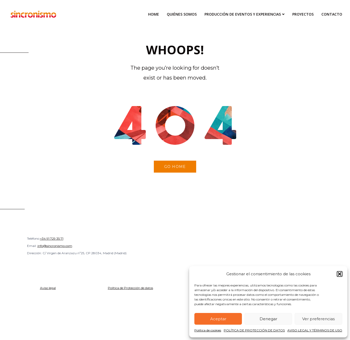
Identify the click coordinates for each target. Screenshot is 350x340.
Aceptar (218, 318)
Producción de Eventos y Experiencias (242, 14)
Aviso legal (48, 288)
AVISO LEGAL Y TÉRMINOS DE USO (314, 330)
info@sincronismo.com (54, 246)
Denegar (268, 318)
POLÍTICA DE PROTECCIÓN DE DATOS (254, 330)
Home (153, 14)
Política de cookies (207, 330)
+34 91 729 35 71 (51, 238)
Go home (175, 166)
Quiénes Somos (182, 14)
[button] (339, 274)
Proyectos (303, 14)
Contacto (331, 14)
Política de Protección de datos (130, 288)
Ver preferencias (318, 318)
